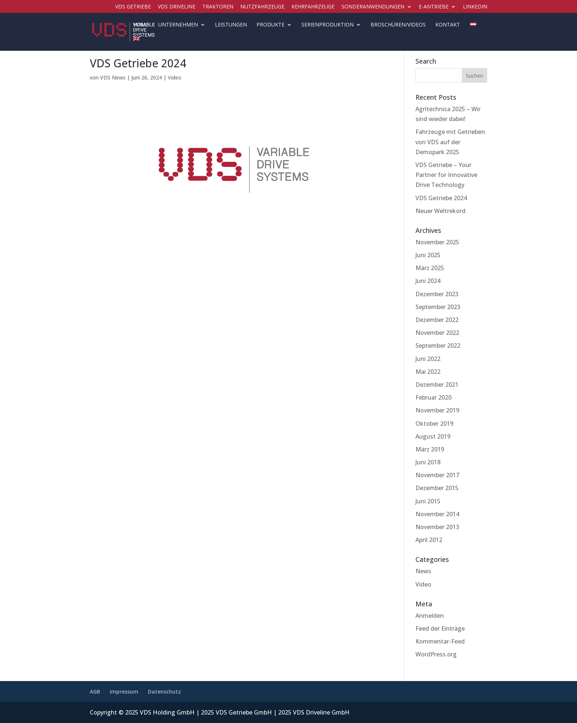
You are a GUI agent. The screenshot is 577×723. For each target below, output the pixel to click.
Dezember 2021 (437, 384)
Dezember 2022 (437, 320)
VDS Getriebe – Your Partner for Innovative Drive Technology (446, 175)
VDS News (112, 77)
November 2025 (437, 242)
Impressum (124, 691)
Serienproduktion (327, 25)
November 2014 (437, 514)
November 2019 (437, 410)
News (423, 571)
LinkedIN (475, 7)
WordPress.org (436, 654)
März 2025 (429, 268)
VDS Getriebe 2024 (441, 198)
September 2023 (437, 307)
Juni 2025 (427, 255)
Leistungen (231, 25)
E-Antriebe (434, 7)
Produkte (270, 25)
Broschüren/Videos (398, 25)
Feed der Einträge (440, 628)
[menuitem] (473, 29)
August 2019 (432, 436)
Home (141, 25)
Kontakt (447, 25)
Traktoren (217, 7)
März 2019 (429, 449)
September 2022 (437, 345)
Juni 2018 (427, 462)
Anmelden (429, 616)
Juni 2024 (427, 281)
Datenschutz (164, 691)
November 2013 (437, 527)
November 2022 (437, 333)
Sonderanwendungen (372, 7)
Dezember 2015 (437, 488)
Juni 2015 (427, 501)
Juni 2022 (427, 359)
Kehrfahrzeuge (312, 7)
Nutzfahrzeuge (262, 7)
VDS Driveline (176, 7)
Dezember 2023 (437, 294)
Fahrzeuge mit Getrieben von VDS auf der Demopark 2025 (450, 142)
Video (174, 77)
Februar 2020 (433, 397)
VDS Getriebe (133, 7)
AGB (95, 691)
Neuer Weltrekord (440, 211)
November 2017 (437, 475)
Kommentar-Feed (440, 641)
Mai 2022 (427, 372)
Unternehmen (178, 25)
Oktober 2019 (434, 423)
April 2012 (428, 540)
